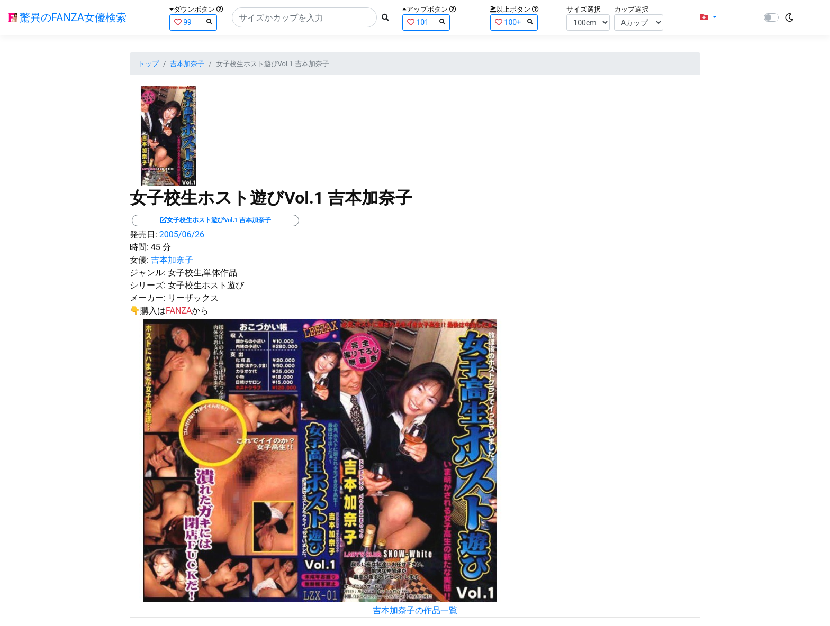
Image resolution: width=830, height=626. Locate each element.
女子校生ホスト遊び (206, 285)
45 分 (161, 247)
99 (193, 22)
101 (426, 22)
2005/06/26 (181, 234)
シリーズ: (148, 285)
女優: (139, 260)
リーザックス (193, 298)
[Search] (304, 17)
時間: (139, 247)
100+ (514, 22)
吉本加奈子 (187, 64)
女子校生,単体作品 (202, 273)
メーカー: (148, 298)
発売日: (143, 234)
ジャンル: (148, 273)
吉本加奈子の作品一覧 (415, 610)
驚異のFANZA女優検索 (67, 17)
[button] (708, 17)
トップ (148, 64)
